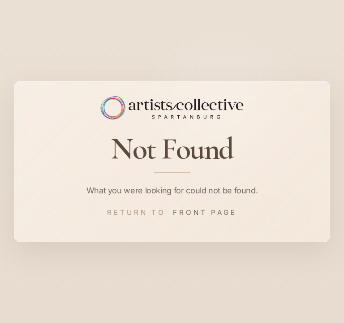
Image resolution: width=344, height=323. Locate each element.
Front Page (205, 212)
